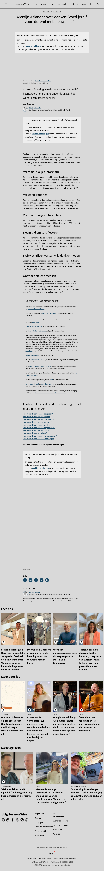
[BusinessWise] (21, 4)
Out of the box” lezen (36, 309)
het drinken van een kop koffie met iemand (50, 393)
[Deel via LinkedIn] (47, 580)
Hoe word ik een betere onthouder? (38, 419)
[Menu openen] (6, 4)
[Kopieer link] (25, 580)
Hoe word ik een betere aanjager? (38, 414)
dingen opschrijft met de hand (40, 366)
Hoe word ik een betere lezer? (36, 430)
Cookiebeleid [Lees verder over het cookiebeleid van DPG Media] (31, 858)
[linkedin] (3, 819)
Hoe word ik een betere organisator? (39, 427)
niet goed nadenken (49, 313)
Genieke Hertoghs (48, 384)
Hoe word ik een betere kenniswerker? (40, 436)
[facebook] (12, 819)
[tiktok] (22, 819)
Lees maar (36, 322)
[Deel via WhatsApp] (30, 580)
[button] (54, 858)
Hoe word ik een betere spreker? (37, 422)
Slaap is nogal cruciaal (34, 326)
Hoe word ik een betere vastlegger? (38, 438)
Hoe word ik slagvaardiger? (35, 433)
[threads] (26, 819)
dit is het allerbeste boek (37, 331)
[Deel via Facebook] (36, 580)
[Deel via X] (41, 580)
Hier (51, 379)
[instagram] (17, 819)
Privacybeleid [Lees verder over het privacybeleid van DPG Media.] (41, 858)
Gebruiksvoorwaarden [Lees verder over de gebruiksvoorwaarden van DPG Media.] (69, 858)
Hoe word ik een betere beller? (36, 416)
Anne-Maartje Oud (32, 384)
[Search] (98, 4)
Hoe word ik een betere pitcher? (37, 425)
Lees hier (29, 351)
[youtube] (7, 819)
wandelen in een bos (38, 359)
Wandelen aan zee (32, 355)
